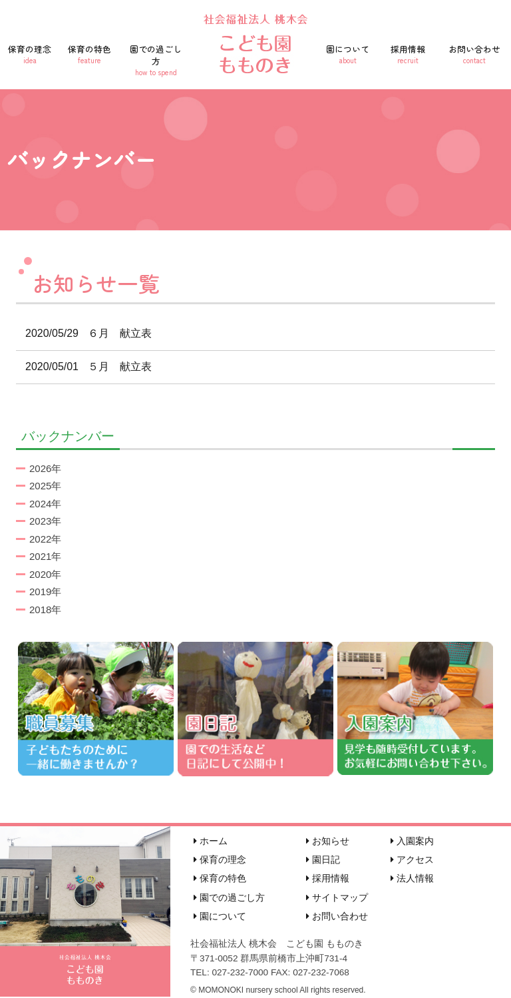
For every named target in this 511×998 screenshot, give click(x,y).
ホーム (211, 841)
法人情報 (412, 878)
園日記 (323, 859)
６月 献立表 (84, 333)
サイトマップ (337, 897)
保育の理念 (30, 54)
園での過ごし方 (156, 60)
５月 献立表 (84, 366)
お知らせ (327, 841)
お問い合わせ (474, 54)
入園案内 (412, 841)
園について (348, 54)
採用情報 (408, 54)
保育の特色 (90, 54)
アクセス (412, 859)
